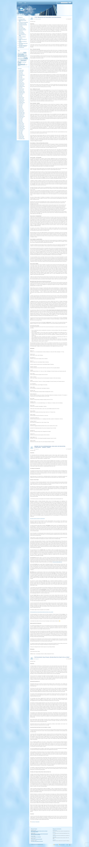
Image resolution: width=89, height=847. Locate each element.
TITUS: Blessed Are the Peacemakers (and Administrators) (47, 17)
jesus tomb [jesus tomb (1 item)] (22, 58)
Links (25, 2)
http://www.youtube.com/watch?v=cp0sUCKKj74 (37, 518)
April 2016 (20, 77)
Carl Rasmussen (55, 830)
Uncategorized (21, 47)
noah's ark (33, 821)
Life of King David (22, 28)
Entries (56, 844)
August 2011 (21, 103)
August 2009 (21, 129)
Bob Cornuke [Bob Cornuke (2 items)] (22, 53)
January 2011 (21, 111)
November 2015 (22, 78)
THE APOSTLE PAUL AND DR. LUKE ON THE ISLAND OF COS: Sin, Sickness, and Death (39, 834)
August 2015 (21, 80)
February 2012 (21, 97)
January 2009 (21, 137)
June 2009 (21, 131)
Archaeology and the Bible (22, 20)
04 (31, 658)
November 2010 (22, 113)
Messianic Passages (22, 29)
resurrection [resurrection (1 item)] (24, 62)
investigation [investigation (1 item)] (24, 56)
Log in (67, 844)
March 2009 (21, 134)
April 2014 (20, 81)
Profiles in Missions (22, 36)
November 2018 (22, 75)
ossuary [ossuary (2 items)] (24, 60)
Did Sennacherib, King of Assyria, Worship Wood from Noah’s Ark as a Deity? (51, 657)
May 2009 (20, 132)
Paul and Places (22, 33)
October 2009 (21, 127)
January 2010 (21, 124)
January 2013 (21, 90)
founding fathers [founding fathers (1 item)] (20, 56)
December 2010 (22, 112)
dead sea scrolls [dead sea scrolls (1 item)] (22, 55)
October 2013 (21, 85)
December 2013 (22, 83)
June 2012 (21, 96)
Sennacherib (37, 821)
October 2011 (21, 101)
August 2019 (21, 71)
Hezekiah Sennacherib (23, 24)
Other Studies (21, 32)
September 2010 (22, 116)
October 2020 (21, 70)
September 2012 (22, 92)
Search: (59, 2)
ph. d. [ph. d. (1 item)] (22, 62)
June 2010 (21, 118)
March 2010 (21, 122)
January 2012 (21, 98)
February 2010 (21, 123)
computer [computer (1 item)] (25, 54)
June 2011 (21, 105)
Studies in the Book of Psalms (23, 42)
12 (31, 447)
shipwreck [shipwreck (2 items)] (21, 64)
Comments (62, 844)
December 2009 (22, 126)
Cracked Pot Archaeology (23, 22)
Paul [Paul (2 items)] (19, 62)
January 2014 (21, 82)
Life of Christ (21, 27)
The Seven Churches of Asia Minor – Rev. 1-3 (23, 46)
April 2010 (20, 121)
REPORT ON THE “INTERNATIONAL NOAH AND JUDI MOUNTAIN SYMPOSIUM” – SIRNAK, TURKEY (49, 447)
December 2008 (22, 138)
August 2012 (21, 93)
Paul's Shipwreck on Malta (22, 35)
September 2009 (22, 128)
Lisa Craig (54, 834)
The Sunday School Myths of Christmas (37, 841)
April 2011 (20, 107)
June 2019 (21, 72)
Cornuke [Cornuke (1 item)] (19, 55)
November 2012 (22, 91)
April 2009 (20, 133)
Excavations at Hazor (22, 23)
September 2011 (22, 102)
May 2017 (20, 76)
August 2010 (21, 117)
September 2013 (22, 86)
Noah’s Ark (21, 30)
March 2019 (21, 73)
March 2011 (21, 108)
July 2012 (20, 95)
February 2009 (21, 136)
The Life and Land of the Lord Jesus (23, 44)
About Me (20, 2)
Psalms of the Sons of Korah (23, 39)
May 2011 (20, 106)
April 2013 (20, 87)
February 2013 (21, 88)
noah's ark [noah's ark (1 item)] (19, 60)
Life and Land (31, 9)
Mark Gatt (54, 832)
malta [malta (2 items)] (26, 58)
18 (31, 18)
